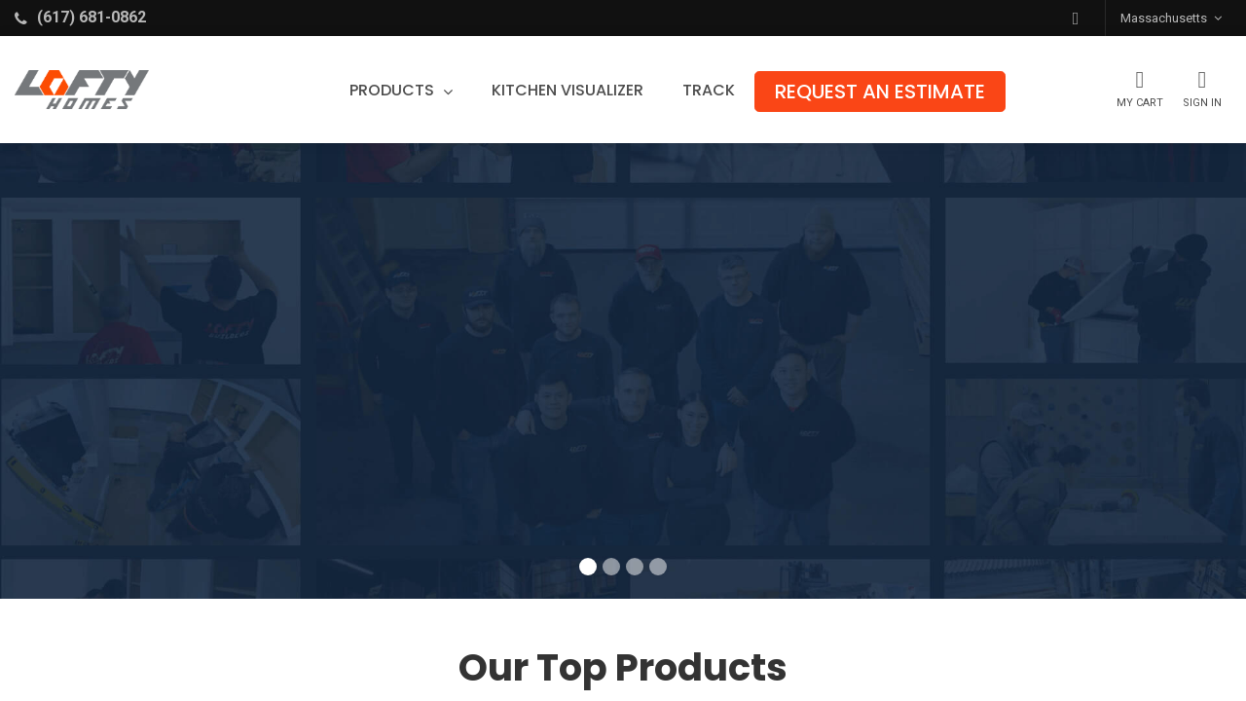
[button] (1075, 18)
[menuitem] (567, 90)
